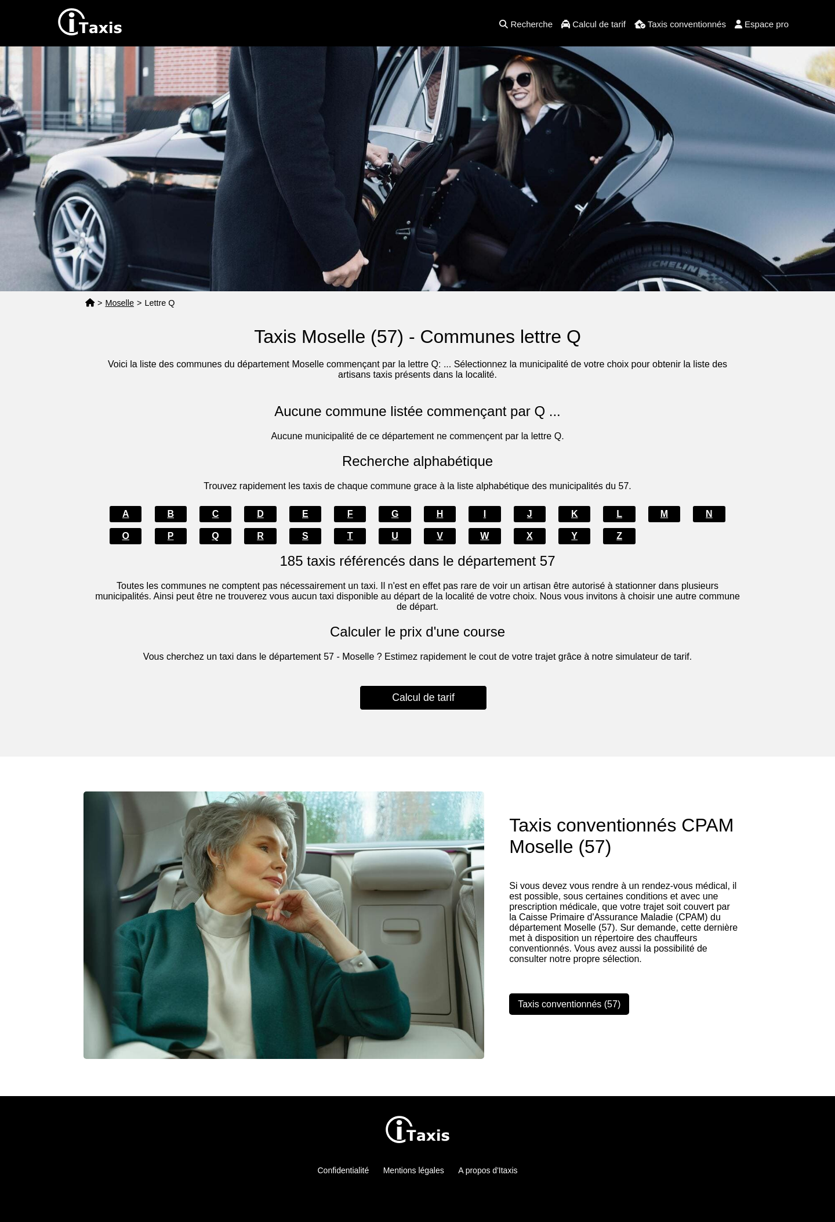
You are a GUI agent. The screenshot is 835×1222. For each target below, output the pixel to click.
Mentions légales (413, 1170)
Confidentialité (343, 1170)
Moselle (119, 303)
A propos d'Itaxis (487, 1170)
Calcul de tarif (423, 697)
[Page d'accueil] (90, 303)
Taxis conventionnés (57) (569, 1004)
